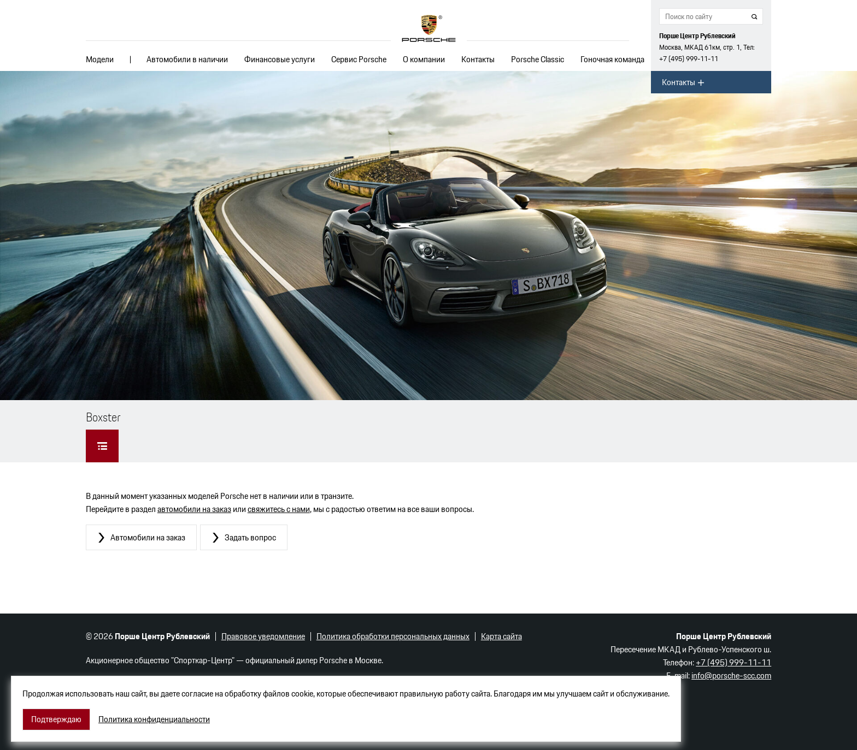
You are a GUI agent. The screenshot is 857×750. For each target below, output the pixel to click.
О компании (424, 59)
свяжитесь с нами (279, 509)
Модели (100, 59)
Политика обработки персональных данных (392, 636)
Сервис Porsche (358, 59)
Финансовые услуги (279, 59)
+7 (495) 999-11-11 (688, 58)
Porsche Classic (537, 59)
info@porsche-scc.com (731, 675)
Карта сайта (501, 636)
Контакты (478, 59)
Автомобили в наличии (187, 59)
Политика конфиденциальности (154, 719)
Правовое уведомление (263, 636)
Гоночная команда (612, 59)
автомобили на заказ (194, 509)
